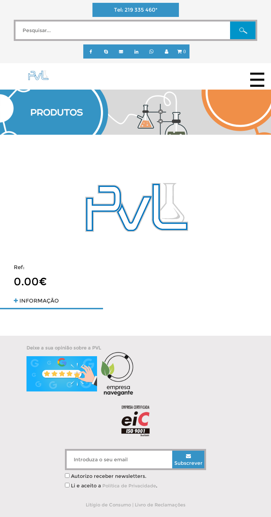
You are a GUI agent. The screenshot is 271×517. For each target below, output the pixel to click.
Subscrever (188, 460)
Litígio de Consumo (108, 504)
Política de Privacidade (129, 485)
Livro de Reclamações (160, 504)
